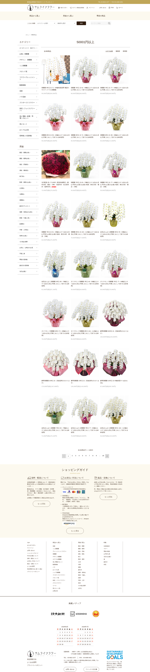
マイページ (30, 542)
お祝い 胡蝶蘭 (24, 52)
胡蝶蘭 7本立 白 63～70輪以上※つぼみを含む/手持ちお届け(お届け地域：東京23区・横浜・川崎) (85, 180)
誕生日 (80, 564)
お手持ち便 (107, 548)
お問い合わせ (31, 544)
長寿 (79, 577)
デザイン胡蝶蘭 (57, 550)
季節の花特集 (24, 263)
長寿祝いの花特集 (26, 134)
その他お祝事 (24, 245)
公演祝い (23, 188)
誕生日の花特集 (25, 269)
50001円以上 (35, 30)
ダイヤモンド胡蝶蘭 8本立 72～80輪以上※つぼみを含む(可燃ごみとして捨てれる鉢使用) (55, 329)
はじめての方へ (31, 539)
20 (103, 451)
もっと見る (41, 498)
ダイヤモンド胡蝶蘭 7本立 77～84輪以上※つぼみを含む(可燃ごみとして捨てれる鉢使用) (114, 280)
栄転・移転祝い (25, 170)
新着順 (125, 47)
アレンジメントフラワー (59, 545)
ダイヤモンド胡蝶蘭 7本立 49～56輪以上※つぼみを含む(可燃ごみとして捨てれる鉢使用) (85, 280)
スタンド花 (23, 70)
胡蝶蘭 (54, 548)
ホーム (27, 30)
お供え (80, 582)
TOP (28, 536)
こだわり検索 (31, 19)
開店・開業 (81, 540)
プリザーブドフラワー (27, 101)
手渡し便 (23, 257)
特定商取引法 (31, 653)
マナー (105, 542)
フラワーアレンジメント (27, 77)
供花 (105, 558)
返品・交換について (32, 557)
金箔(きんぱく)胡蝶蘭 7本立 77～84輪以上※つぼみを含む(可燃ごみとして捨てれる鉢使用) (85, 426)
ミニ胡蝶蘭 (23, 64)
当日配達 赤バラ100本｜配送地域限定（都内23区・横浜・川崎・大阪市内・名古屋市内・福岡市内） (55, 180)
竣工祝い (23, 176)
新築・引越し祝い (26, 220)
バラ (54, 561)
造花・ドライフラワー (59, 574)
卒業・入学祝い (25, 232)
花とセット (23, 122)
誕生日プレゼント (26, 207)
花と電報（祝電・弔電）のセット (26, 116)
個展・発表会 (82, 566)
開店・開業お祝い (26, 151)
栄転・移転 (81, 548)
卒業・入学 (81, 574)
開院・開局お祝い (26, 157)
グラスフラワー (57, 577)
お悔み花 (55, 585)
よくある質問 (31, 560)
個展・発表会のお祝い (27, 213)
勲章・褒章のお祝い (26, 182)
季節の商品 (107, 545)
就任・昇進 (81, 545)
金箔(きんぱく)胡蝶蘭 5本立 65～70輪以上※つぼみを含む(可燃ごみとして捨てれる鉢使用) (55, 280)
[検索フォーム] (109, 19)
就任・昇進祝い (25, 164)
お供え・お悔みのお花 (27, 251)
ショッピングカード (32, 547)
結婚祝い (23, 226)
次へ (106, 451)
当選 (79, 558)
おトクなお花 (24, 128)
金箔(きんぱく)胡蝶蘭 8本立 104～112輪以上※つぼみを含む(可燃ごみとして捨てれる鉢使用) (114, 426)
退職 (79, 561)
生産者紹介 (107, 540)
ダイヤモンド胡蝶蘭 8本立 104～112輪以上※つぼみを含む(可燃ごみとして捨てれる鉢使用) (85, 329)
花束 (21, 89)
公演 (79, 556)
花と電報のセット (58, 556)
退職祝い (23, 201)
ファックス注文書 (90, 662)
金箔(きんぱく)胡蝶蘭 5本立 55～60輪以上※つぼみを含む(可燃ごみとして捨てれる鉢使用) (114, 230)
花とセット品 (56, 582)
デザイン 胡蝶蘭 (26, 58)
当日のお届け (107, 550)
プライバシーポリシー (33, 565)
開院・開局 (81, 542)
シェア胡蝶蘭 (56, 566)
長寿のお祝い (24, 238)
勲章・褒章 (81, 553)
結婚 (79, 571)
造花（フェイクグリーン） (27, 108)
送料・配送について (32, 552)
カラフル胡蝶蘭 (57, 553)
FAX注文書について (32, 550)
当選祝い (23, 195)
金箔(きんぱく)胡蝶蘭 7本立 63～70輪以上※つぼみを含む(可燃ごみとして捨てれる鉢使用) (55, 426)
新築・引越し (82, 569)
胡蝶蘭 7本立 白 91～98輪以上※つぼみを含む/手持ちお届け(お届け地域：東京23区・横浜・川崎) (56, 230)
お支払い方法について (33, 555)
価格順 (118, 47)
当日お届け (23, 276)
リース (54, 579)
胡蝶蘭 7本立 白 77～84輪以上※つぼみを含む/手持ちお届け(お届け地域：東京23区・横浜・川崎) (114, 180)
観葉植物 (23, 83)
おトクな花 (56, 564)
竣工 (79, 550)
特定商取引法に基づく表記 (34, 563)
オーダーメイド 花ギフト (27, 45)
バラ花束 (23, 95)
